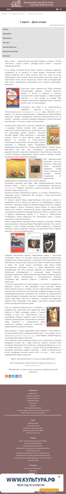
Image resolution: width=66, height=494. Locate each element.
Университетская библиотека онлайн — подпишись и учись (33, 453)
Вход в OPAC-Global (33, 460)
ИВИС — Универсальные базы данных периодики (33, 441)
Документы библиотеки (33, 396)
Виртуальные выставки (10, 51)
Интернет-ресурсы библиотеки (33, 443)
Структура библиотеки (33, 398)
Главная (4, 14)
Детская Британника (45, 109)
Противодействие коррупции (33, 408)
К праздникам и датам (17, 14)
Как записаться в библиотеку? (33, 468)
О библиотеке (33, 390)
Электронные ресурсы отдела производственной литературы (33, 455)
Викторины (6, 56)
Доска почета (33, 403)
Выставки (6, 42)
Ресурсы (33, 438)
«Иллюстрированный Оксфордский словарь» (23, 112)
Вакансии (33, 405)
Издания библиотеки (9, 47)
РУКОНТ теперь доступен (33, 450)
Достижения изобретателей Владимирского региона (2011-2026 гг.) (33, 458)
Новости (5, 29)
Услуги (33, 420)
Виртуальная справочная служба (33, 428)
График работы (33, 393)
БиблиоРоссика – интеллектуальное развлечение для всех (33, 448)
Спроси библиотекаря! (33, 425)
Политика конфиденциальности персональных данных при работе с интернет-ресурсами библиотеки (33, 415)
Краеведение (7, 34)
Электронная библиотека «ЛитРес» (33, 446)
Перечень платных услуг (33, 433)
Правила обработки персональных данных (33, 412)
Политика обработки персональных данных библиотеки (33, 410)
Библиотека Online (33, 423)
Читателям (33, 465)
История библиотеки (33, 400)
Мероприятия (7, 38)
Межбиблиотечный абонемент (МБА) (33, 430)
